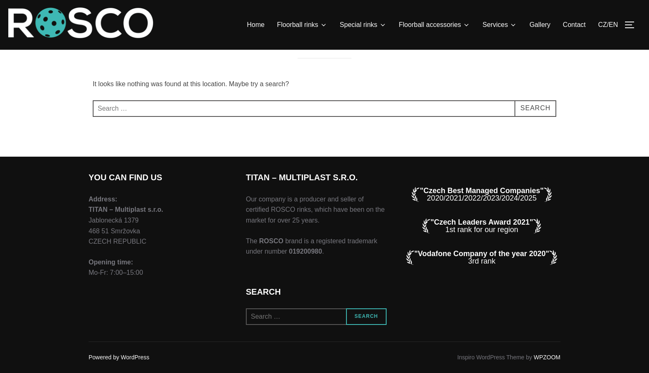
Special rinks (363, 25)
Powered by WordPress (119, 357)
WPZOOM (547, 357)
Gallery (539, 24)
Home (256, 24)
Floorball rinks (302, 25)
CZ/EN (608, 24)
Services (500, 25)
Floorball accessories (434, 25)
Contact (574, 24)
